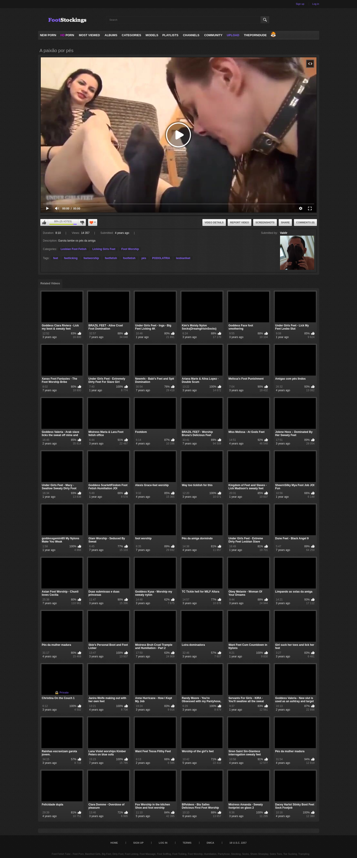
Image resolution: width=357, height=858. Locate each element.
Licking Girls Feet (103, 249)
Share (285, 222)
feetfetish (111, 258)
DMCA (210, 842)
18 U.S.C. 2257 (238, 842)
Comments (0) (305, 222)
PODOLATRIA (161, 258)
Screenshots (265, 222)
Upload (233, 35)
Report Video (239, 222)
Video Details (214, 222)
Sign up (300, 4)
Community (213, 35)
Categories (131, 35)
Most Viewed (89, 35)
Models (152, 35)
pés (143, 258)
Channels (191, 35)
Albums (111, 35)
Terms (187, 842)
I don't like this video (82, 222)
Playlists (170, 35)
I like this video (44, 222)
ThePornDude (255, 35)
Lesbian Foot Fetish (73, 249)
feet (55, 258)
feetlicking (70, 258)
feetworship (91, 258)
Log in (315, 4)
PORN (67, 35)
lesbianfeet (183, 258)
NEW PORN (48, 35)
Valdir (284, 233)
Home (114, 842)
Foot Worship (130, 249)
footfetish (129, 258)
